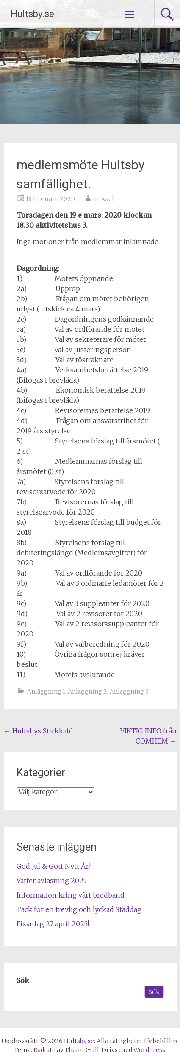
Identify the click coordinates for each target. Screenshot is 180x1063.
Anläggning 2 (87, 691)
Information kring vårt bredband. (71, 895)
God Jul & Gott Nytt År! (54, 866)
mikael (103, 199)
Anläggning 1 (46, 691)
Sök (23, 980)
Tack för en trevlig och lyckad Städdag (79, 909)
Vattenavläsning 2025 (52, 880)
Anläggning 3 (129, 691)
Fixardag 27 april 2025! (53, 924)
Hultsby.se (32, 13)
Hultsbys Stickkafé (38, 731)
